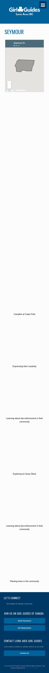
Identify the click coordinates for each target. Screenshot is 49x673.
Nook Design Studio (31, 668)
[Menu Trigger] (43, 4)
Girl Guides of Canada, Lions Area (19, 604)
